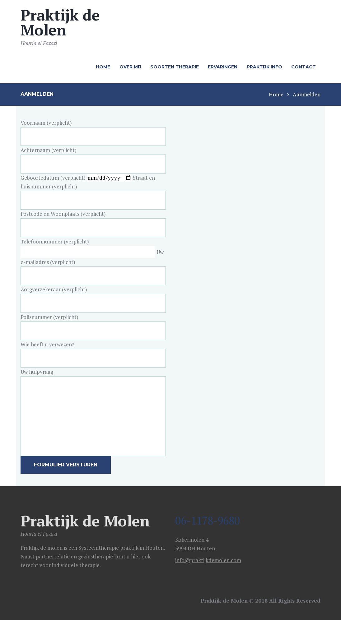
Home (276, 94)
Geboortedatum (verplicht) (77, 177)
